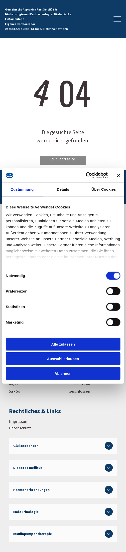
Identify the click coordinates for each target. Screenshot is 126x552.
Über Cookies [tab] (104, 189)
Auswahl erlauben (63, 359)
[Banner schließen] (118, 175)
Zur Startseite (63, 158)
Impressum (18, 421)
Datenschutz (20, 427)
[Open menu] (117, 19)
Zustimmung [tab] (22, 189)
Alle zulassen (63, 344)
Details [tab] (63, 189)
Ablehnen (62, 373)
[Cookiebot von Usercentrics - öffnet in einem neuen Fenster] (86, 175)
